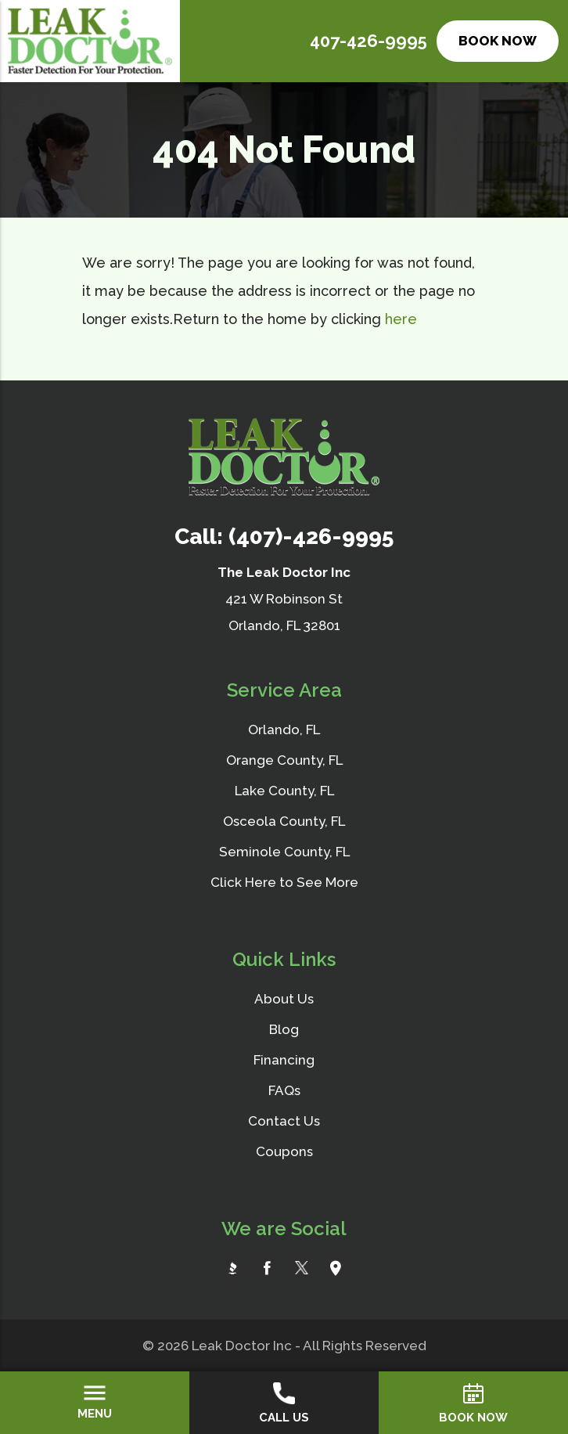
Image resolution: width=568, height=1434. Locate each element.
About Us (284, 999)
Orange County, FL (284, 760)
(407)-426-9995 (311, 536)
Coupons (284, 1151)
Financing (284, 1060)
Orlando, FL (284, 729)
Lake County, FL (284, 790)
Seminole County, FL (284, 851)
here (401, 319)
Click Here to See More (284, 882)
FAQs (284, 1090)
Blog (284, 1029)
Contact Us (284, 1121)
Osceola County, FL (284, 821)
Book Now (497, 41)
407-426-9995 (368, 41)
